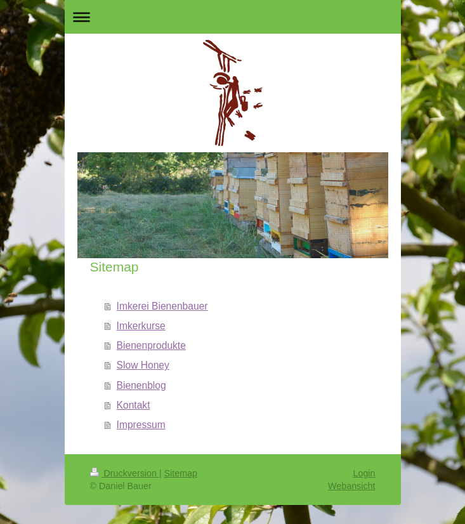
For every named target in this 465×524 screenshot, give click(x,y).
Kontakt (133, 405)
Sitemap (180, 473)
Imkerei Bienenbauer (162, 306)
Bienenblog (141, 385)
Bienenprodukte (151, 345)
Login (364, 473)
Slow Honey (143, 365)
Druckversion (124, 473)
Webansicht (351, 486)
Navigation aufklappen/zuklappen (233, 16)
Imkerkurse (141, 325)
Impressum (141, 424)
